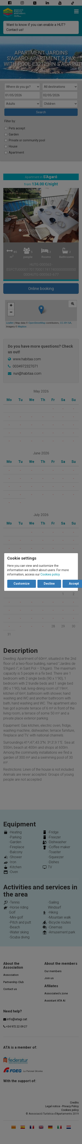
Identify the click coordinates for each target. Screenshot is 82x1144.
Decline (49, 584)
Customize (22, 584)
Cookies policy (50, 574)
